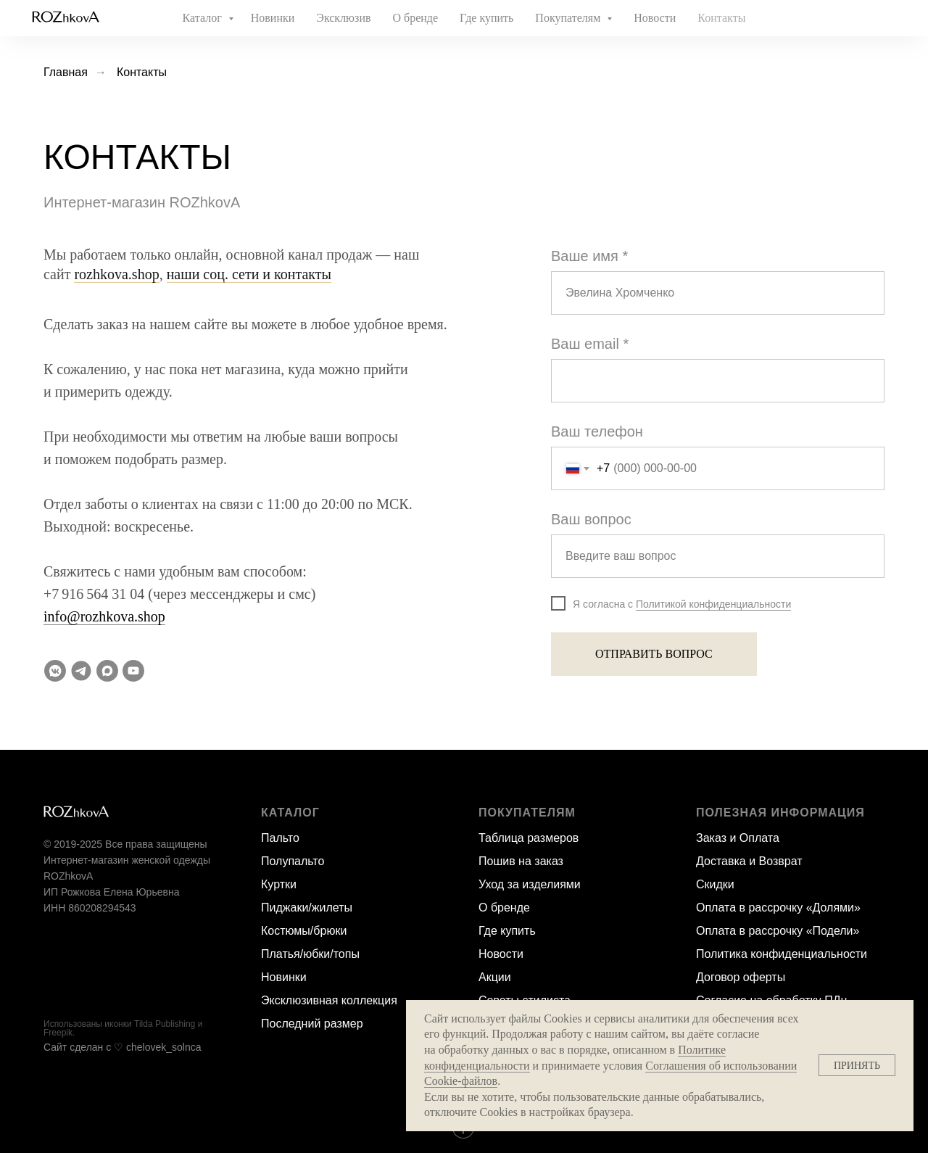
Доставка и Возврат (749, 861)
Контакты (721, 18)
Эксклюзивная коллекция (329, 1000)
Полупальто (292, 861)
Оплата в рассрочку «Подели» (777, 931)
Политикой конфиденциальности (713, 604)
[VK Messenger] (55, 671)
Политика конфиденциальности (781, 954)
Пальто (280, 838)
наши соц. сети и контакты (249, 274)
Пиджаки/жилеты (306, 907)
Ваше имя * (589, 256)
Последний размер (312, 1023)
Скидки (715, 884)
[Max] (107, 671)
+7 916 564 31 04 (94, 594)
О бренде (416, 18)
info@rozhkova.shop (104, 616)
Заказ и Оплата (737, 838)
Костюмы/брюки (304, 931)
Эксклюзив (343, 18)
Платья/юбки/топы (310, 954)
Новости (655, 18)
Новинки (273, 18)
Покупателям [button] (569, 18)
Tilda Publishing (164, 1024)
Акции (494, 977)
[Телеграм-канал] (81, 671)
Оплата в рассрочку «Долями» (778, 907)
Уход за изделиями (529, 884)
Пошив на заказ (520, 861)
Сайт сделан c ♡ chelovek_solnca (123, 1047)
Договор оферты (740, 977)
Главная (66, 72)
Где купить (486, 18)
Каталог (204, 18)
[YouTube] (133, 671)
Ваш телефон (597, 431)
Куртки (279, 884)
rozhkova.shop (116, 274)
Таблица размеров (528, 838)
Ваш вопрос (591, 519)
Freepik (58, 1033)
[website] (852, 18)
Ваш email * (590, 344)
